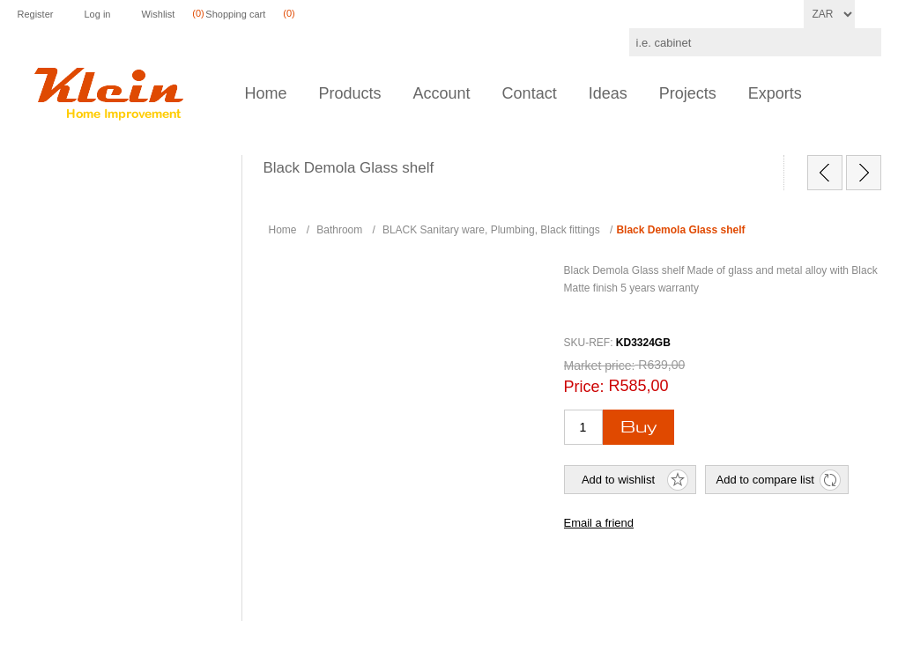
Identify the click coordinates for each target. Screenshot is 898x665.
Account (442, 93)
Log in (97, 14)
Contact (529, 93)
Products (350, 93)
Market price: (599, 365)
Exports (775, 93)
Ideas (608, 93)
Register (36, 14)
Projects (687, 93)
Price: (584, 386)
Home (266, 93)
